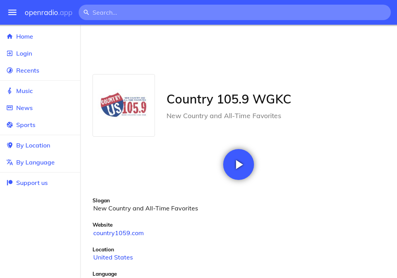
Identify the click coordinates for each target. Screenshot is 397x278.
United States (113, 257)
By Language (40, 162)
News (40, 107)
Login (40, 53)
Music (40, 90)
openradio (48, 12)
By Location (40, 145)
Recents (40, 70)
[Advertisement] (239, 49)
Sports (40, 124)
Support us (27, 182)
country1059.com (118, 233)
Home (40, 36)
